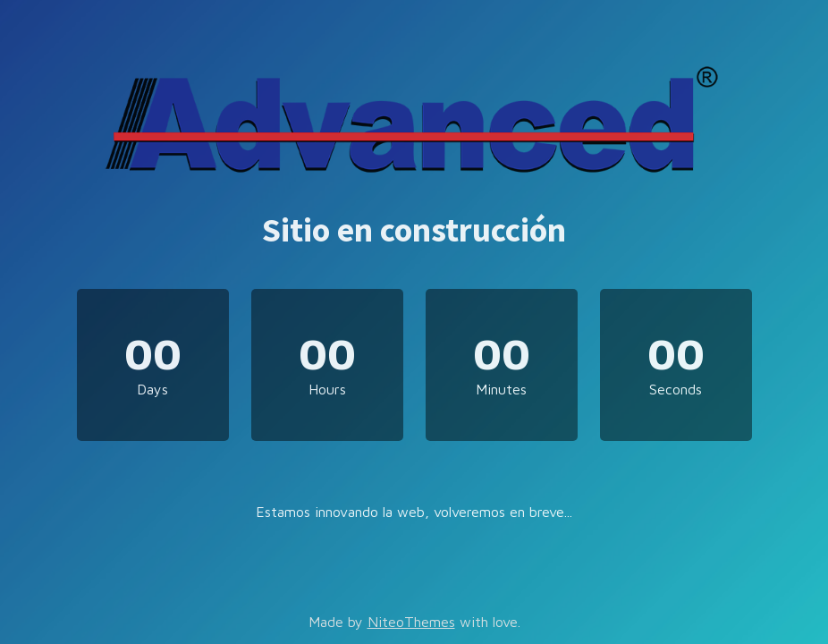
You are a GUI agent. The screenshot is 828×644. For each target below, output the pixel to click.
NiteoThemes (411, 622)
